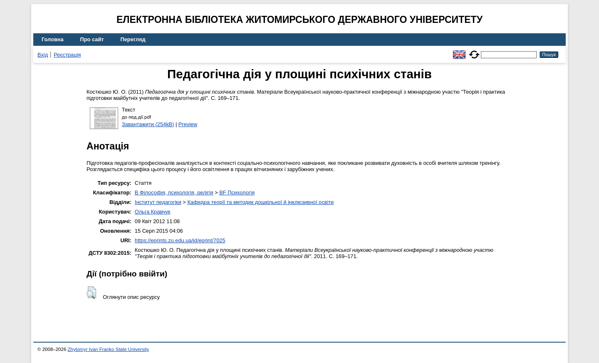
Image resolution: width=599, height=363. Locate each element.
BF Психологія (237, 192)
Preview (188, 124)
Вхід (42, 55)
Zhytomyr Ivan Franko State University (108, 349)
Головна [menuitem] (53, 39)
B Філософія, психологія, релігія (174, 192)
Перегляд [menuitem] (133, 39)
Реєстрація (67, 55)
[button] (91, 292)
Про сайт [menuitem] (92, 39)
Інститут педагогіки (158, 202)
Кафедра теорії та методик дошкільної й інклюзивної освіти (260, 202)
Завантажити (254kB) (148, 124)
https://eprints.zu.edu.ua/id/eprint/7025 (180, 240)
